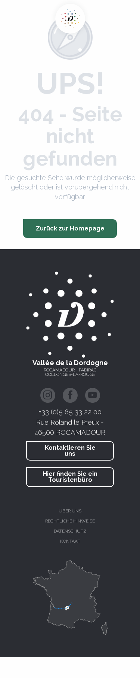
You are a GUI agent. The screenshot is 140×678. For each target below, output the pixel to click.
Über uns (70, 511)
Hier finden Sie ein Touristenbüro (70, 476)
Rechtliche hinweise (70, 521)
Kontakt (70, 541)
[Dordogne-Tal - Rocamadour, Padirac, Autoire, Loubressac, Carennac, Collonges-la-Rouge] (70, 19)
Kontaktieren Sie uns (70, 450)
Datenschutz (70, 531)
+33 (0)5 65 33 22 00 (70, 412)
